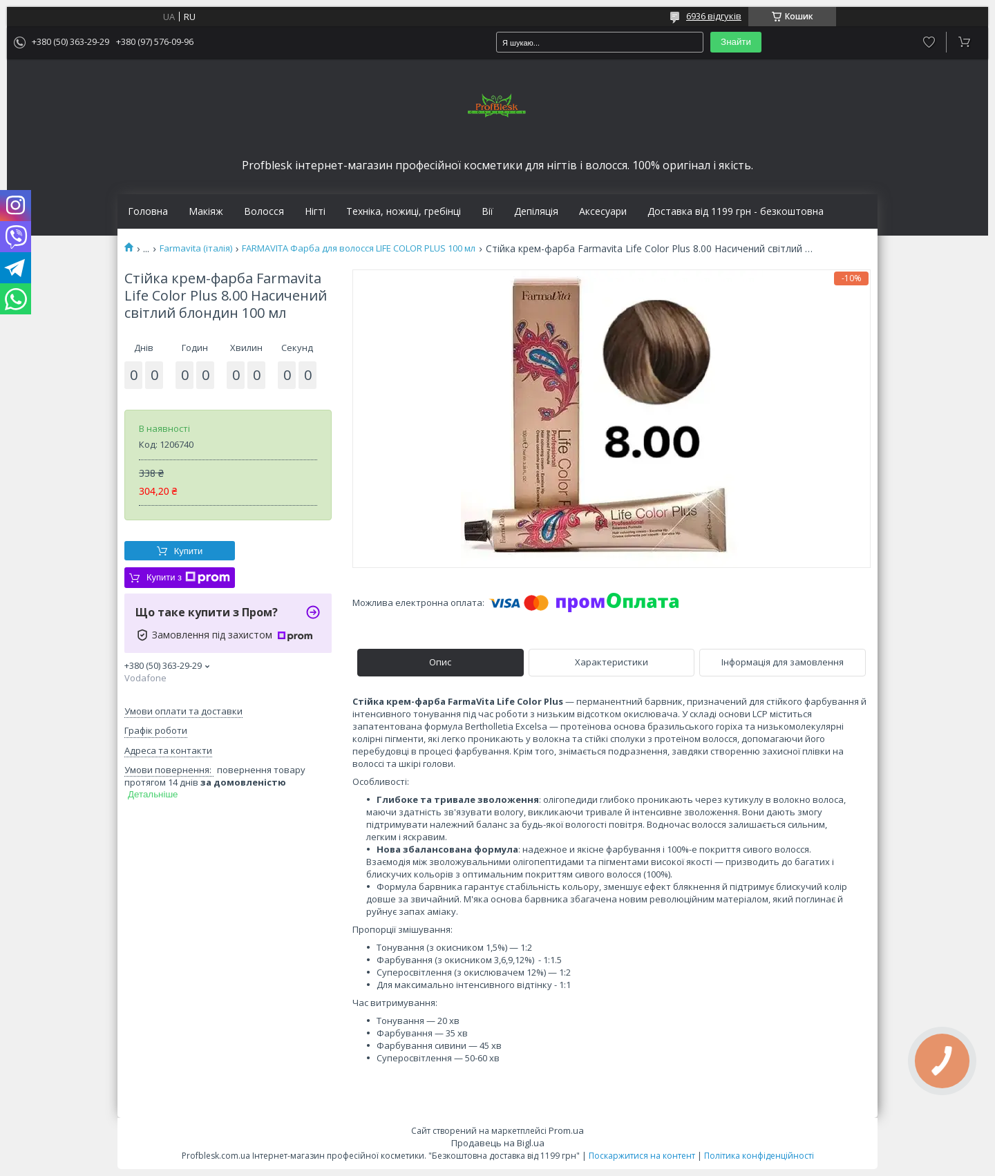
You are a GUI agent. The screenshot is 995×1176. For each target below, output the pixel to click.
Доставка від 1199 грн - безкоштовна (735, 211)
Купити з (188, 577)
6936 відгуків (713, 16)
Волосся (264, 211)
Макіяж (206, 211)
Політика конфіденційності (759, 1155)
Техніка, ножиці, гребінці (403, 211)
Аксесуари (603, 211)
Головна (148, 211)
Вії (487, 211)
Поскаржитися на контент (642, 1155)
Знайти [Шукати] (736, 42)
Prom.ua (566, 1130)
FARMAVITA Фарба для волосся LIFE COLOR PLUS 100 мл (358, 248)
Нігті (315, 211)
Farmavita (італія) (196, 248)
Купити (188, 551)
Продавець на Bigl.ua (497, 1143)
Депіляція (536, 211)
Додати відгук (929, 42)
